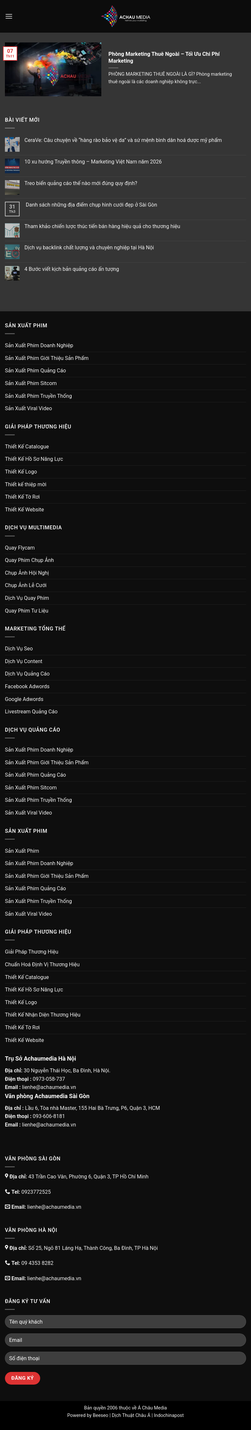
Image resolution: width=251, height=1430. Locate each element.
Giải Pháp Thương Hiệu (31, 952)
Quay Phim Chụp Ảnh (29, 560)
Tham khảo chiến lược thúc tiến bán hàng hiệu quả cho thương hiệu (102, 226)
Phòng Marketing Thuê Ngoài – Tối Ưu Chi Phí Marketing (164, 57)
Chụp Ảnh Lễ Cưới (25, 585)
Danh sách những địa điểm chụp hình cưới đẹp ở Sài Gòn (91, 205)
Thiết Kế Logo (21, 472)
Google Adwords (24, 699)
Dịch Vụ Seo (19, 648)
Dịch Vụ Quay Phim (27, 598)
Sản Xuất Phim (22, 851)
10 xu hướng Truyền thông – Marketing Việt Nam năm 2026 (93, 162)
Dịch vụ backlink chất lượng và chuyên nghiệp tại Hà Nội (89, 247)
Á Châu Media (152, 1408)
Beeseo (101, 1415)
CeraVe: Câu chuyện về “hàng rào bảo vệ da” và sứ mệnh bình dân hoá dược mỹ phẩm (123, 140)
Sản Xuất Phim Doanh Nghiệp (39, 345)
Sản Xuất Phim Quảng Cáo (35, 370)
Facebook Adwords (27, 686)
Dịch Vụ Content (23, 661)
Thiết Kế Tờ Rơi (22, 497)
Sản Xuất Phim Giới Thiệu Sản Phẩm (47, 358)
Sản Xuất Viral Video (28, 408)
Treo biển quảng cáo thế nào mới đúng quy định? (81, 183)
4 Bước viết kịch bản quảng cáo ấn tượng (72, 269)
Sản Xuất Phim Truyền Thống (38, 396)
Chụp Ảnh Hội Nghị (27, 573)
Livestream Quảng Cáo (31, 711)
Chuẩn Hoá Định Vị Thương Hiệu (42, 964)
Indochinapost (169, 1415)
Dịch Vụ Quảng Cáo (27, 674)
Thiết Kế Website (24, 509)
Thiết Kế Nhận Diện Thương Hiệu (42, 1015)
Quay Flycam (20, 548)
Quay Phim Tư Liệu (26, 611)
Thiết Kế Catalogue (27, 446)
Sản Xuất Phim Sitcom (31, 383)
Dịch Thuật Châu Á (131, 1415)
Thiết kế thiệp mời (25, 484)
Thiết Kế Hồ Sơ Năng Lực (34, 459)
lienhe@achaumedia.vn (49, 1087)
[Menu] (9, 16)
